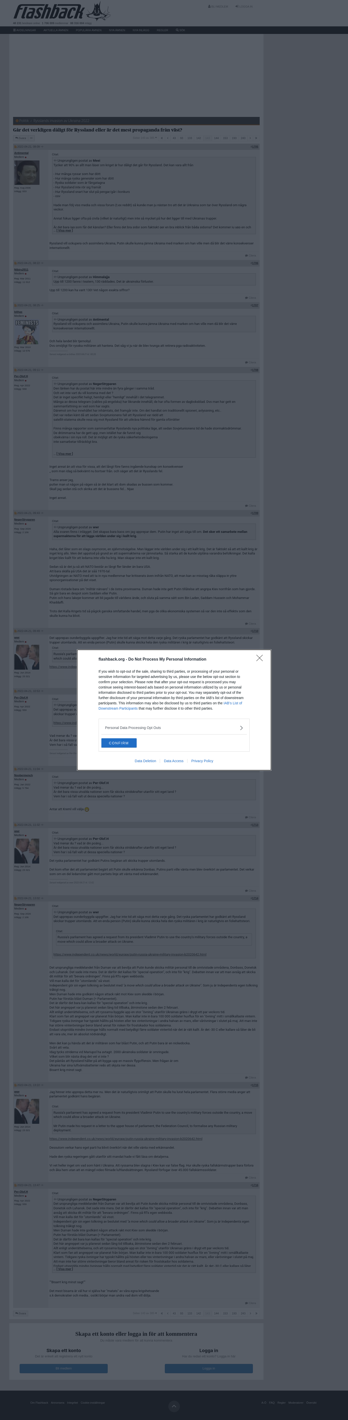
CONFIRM (125, 743)
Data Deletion (145, 761)
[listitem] (174, 727)
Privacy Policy (202, 761)
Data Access (173, 761)
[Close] (261, 659)
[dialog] (174, 709)
